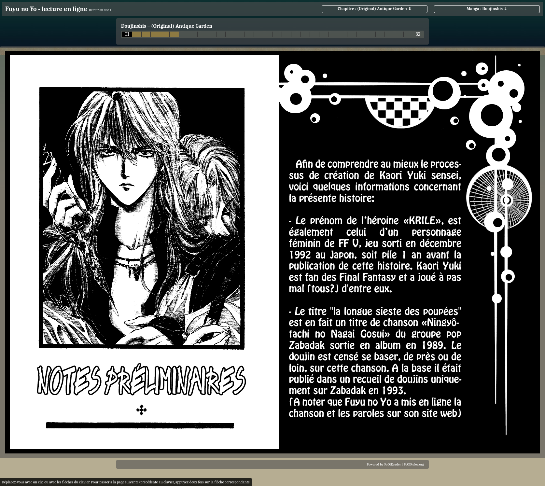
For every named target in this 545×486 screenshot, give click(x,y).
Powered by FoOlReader (384, 464)
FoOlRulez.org (414, 464)
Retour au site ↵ (101, 10)
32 (417, 34)
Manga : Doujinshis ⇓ (487, 8)
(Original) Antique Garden (181, 26)
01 (127, 34)
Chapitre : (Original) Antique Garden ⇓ (375, 8)
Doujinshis (133, 26)
